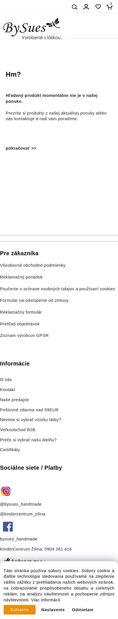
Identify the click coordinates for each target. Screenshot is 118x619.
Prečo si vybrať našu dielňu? (28, 440)
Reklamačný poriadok (21, 277)
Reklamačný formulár (21, 312)
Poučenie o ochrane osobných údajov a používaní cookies (57, 289)
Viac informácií (46, 600)
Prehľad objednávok (20, 324)
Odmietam (83, 609)
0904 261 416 (58, 549)
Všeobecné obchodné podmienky (33, 265)
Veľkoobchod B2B (17, 430)
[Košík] (111, 7)
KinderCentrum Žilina (21, 549)
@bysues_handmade (21, 504)
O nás (6, 379)
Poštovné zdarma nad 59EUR (29, 410)
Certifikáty (10, 449)
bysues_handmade (19, 539)
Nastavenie (53, 609)
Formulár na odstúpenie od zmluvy (34, 300)
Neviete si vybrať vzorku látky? (30, 419)
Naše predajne (14, 400)
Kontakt (8, 389)
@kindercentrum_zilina (23, 514)
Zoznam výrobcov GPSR (24, 335)
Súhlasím (19, 609)
